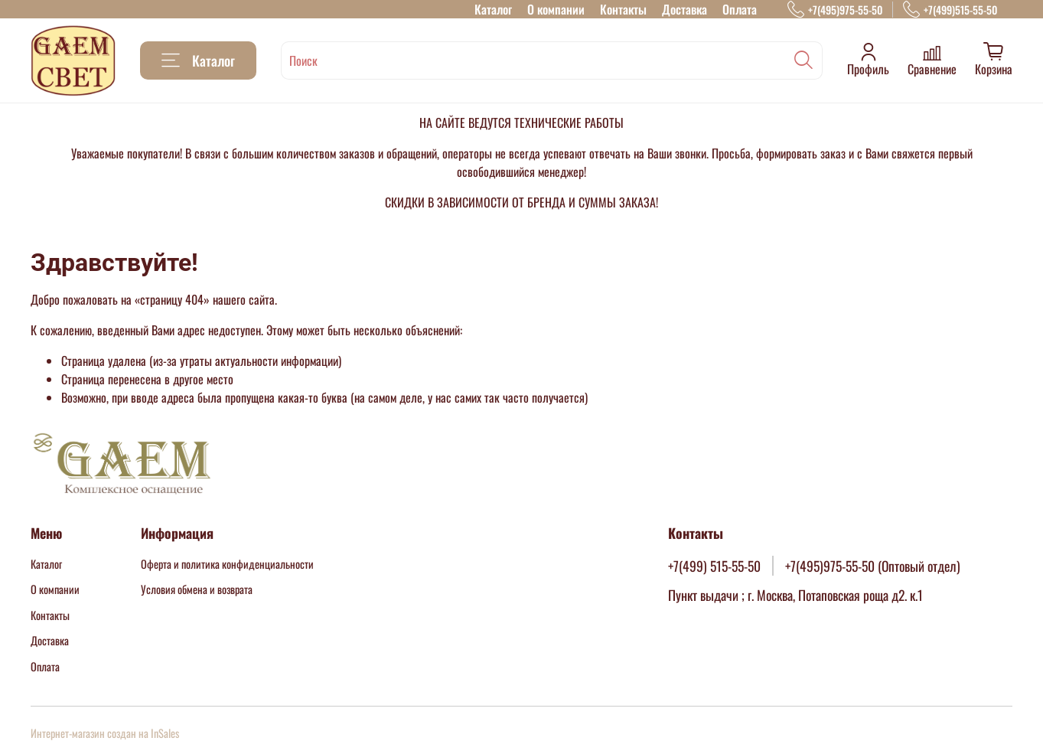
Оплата (739, 9)
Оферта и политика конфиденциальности (227, 564)
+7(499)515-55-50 (950, 10)
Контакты (623, 9)
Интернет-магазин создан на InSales (105, 733)
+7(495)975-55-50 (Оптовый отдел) (872, 566)
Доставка (684, 9)
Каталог (493, 9)
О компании (556, 9)
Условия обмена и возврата (197, 589)
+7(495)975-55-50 (834, 10)
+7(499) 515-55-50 (714, 566)
